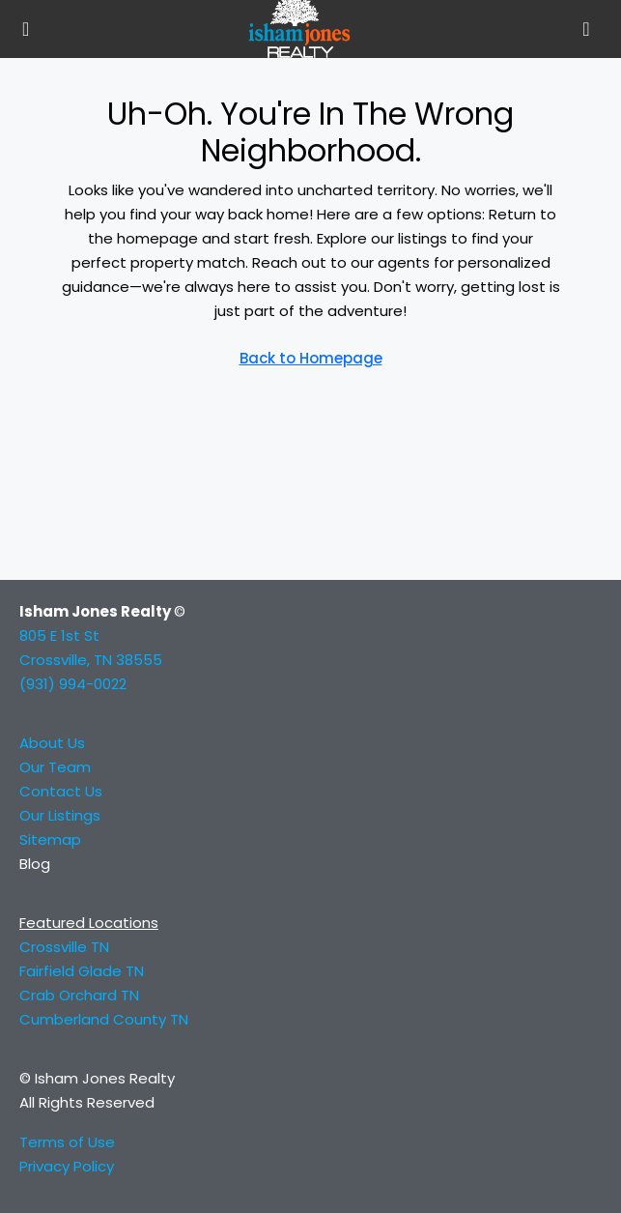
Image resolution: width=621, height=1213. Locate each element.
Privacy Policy (66, 1166)
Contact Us (60, 791)
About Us (52, 743)
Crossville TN (64, 947)
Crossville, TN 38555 (90, 660)
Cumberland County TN (103, 1019)
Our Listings (59, 815)
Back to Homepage (311, 358)
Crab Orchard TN (79, 995)
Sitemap (50, 839)
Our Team (55, 767)
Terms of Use (67, 1142)
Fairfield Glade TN (83, 971)
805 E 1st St (59, 635)
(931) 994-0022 (73, 684)
